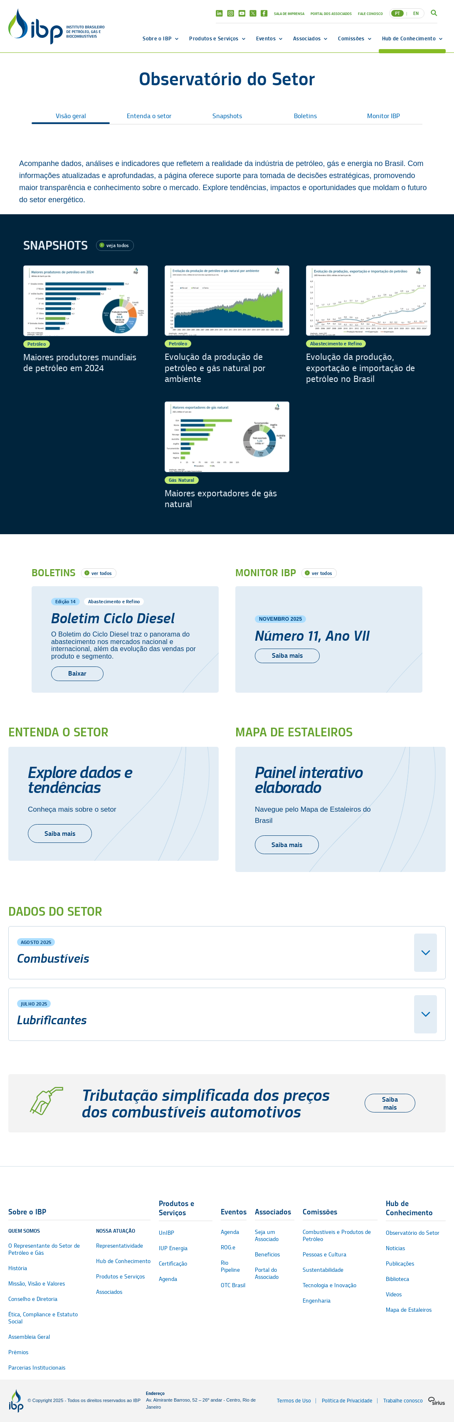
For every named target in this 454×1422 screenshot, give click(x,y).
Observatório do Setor (412, 1232)
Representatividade (119, 1245)
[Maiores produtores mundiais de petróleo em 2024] (85, 325)
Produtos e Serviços (213, 38)
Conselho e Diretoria (32, 1299)
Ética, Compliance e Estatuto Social (43, 1318)
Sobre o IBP (157, 38)
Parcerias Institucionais (36, 1367)
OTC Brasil (233, 1285)
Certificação (173, 1263)
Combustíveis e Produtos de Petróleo (337, 1236)
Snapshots (227, 116)
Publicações (400, 1263)
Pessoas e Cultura (324, 1254)
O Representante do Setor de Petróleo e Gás (44, 1249)
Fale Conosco (370, 13)
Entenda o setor (149, 116)
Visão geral (71, 116)
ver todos (101, 573)
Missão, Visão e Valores (36, 1283)
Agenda (168, 1279)
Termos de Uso (294, 1400)
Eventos (266, 38)
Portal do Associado (267, 1273)
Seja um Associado (267, 1236)
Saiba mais (59, 833)
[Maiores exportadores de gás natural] (227, 461)
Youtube (241, 13)
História (17, 1268)
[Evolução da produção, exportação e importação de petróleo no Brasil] (368, 325)
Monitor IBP (383, 116)
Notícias (395, 1248)
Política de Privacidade (347, 1400)
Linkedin (219, 13)
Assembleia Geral (29, 1336)
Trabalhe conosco (403, 1400)
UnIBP (166, 1232)
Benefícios (267, 1254)
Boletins (305, 116)
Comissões (351, 38)
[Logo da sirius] (436, 1401)
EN (416, 13)
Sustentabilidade (323, 1269)
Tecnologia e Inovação (329, 1285)
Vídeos (394, 1294)
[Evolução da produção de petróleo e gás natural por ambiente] (227, 325)
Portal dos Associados (331, 13)
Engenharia (317, 1300)
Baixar (77, 673)
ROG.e (228, 1247)
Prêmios (18, 1352)
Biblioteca (397, 1279)
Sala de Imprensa (289, 13)
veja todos (117, 245)
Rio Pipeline (230, 1266)
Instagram (230, 13)
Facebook (264, 13)
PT (397, 13)
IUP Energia (173, 1248)
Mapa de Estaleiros (409, 1309)
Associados (307, 38)
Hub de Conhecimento (409, 38)
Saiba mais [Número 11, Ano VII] (287, 655)
